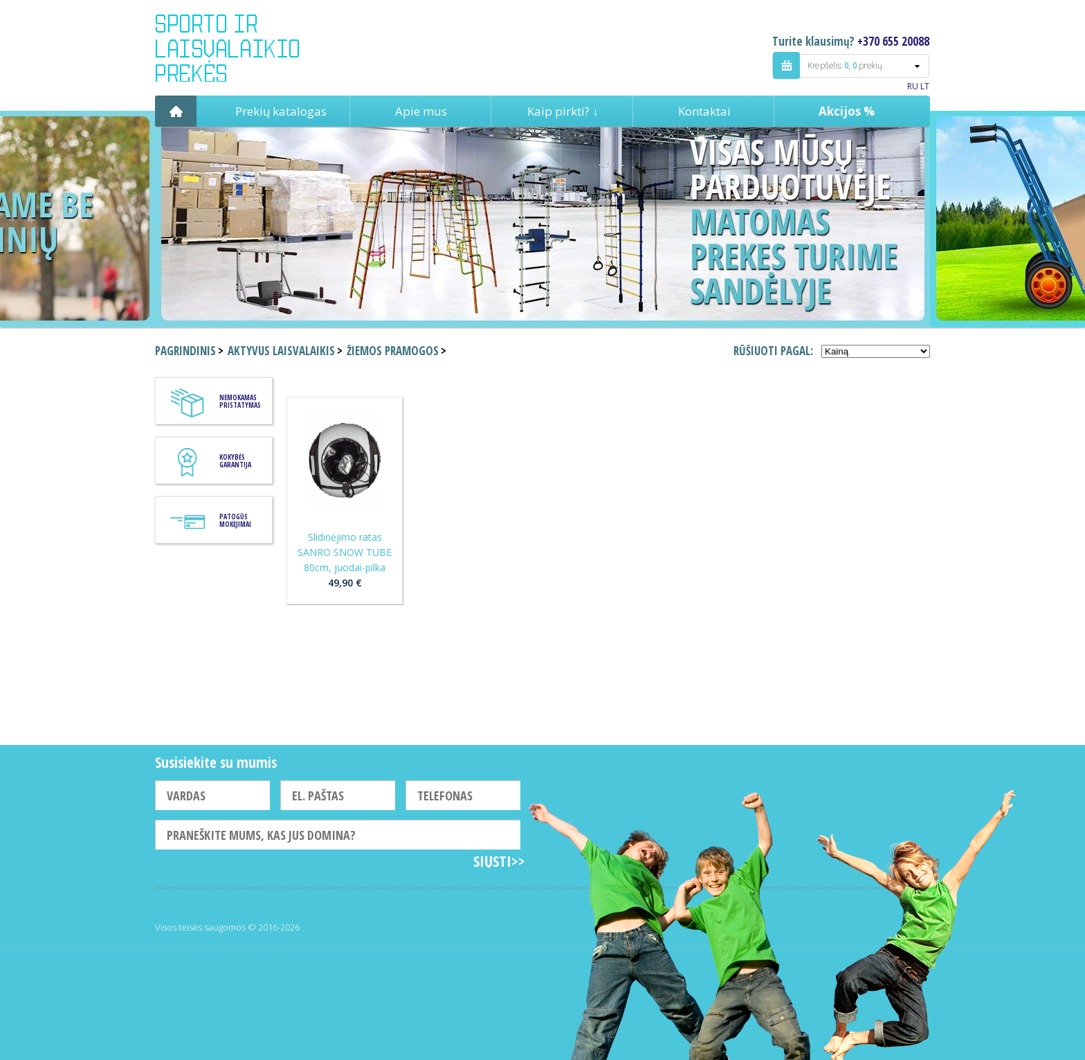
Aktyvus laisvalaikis (281, 351)
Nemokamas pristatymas (240, 401)
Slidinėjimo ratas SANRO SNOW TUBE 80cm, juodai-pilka (345, 552)
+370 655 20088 (893, 41)
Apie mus (421, 111)
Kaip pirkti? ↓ (563, 111)
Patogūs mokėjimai (235, 520)
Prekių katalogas (281, 111)
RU (912, 86)
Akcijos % (847, 111)
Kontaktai (704, 111)
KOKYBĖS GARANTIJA (235, 460)
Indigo (239, 48)
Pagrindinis (176, 111)
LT (924, 86)
